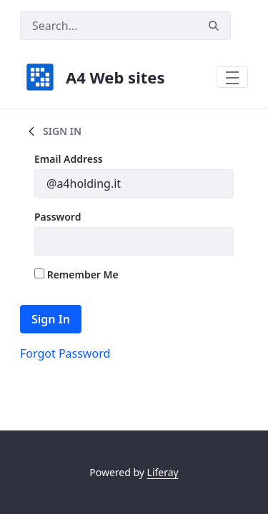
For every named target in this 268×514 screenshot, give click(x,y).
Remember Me (76, 274)
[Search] (108, 25)
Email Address (68, 159)
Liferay (163, 472)
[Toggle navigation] (232, 77)
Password (57, 216)
